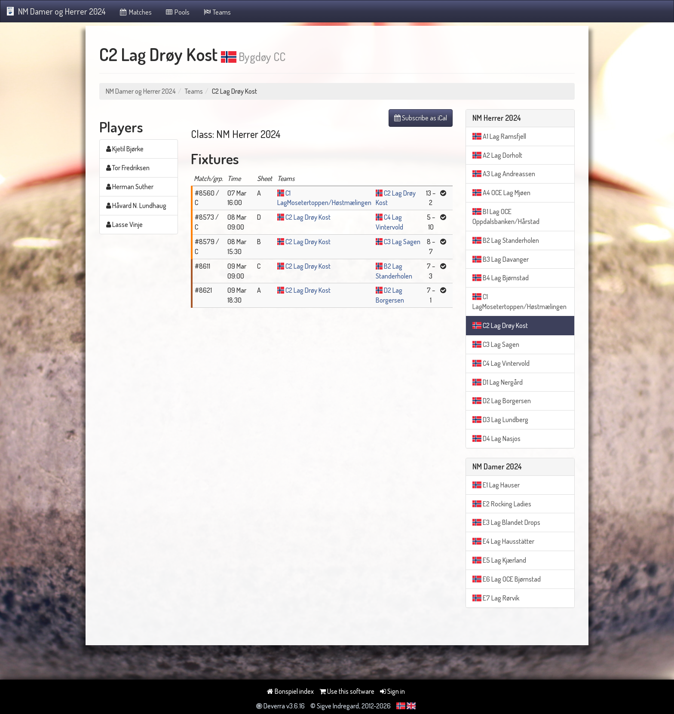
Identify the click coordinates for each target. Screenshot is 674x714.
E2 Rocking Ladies (501, 503)
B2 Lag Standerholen (505, 240)
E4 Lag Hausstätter (503, 541)
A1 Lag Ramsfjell (499, 136)
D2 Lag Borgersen (501, 400)
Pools (177, 12)
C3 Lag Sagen (402, 241)
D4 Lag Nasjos (496, 438)
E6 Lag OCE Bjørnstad (506, 579)
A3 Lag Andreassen (503, 173)
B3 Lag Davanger (500, 259)
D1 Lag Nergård (497, 382)
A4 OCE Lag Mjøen (501, 192)
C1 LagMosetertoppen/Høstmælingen (519, 301)
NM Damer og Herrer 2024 (56, 11)
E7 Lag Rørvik (495, 598)
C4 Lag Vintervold (501, 363)
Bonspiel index (290, 691)
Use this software (346, 691)
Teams (216, 12)
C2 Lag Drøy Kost (308, 217)
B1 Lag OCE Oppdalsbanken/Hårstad (505, 216)
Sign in (392, 691)
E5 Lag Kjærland (499, 560)
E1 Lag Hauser (496, 485)
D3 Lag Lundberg (500, 419)
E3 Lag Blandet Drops (506, 522)
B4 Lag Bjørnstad (500, 277)
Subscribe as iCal (420, 117)
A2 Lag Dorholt (497, 155)
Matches (135, 12)
